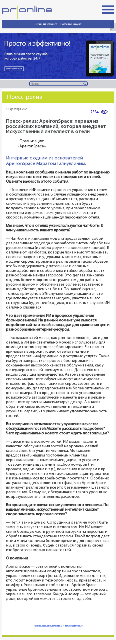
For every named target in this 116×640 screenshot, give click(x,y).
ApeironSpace (40, 626)
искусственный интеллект (59, 626)
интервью (78, 626)
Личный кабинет (46, 24)
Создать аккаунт (71, 24)
